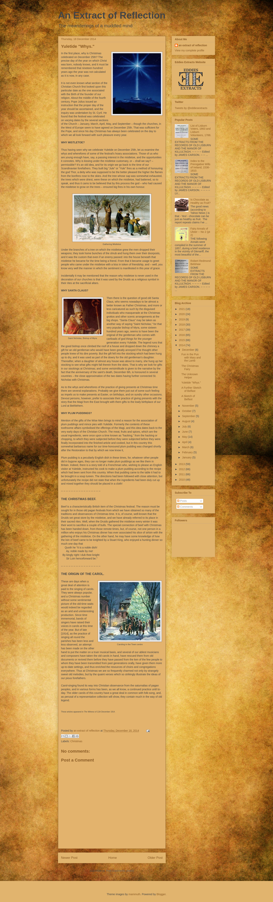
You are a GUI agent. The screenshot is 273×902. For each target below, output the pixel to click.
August (186, 421)
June (185, 431)
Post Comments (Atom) (120, 870)
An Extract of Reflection (112, 15)
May (185, 436)
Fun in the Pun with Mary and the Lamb (191, 357)
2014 (182, 345)
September (189, 416)
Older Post (155, 858)
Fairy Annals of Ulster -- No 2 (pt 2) (200, 232)
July (184, 426)
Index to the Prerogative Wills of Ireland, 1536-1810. (200, 165)
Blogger (161, 894)
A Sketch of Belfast (188, 398)
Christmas (76, 741)
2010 (182, 479)
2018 (182, 324)
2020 (182, 314)
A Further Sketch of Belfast (191, 389)
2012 (182, 469)
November (188, 405)
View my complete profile (189, 50)
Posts (182, 500)
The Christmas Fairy (190, 367)
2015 (182, 340)
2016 (182, 334)
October (187, 411)
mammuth (134, 894)
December (188, 349)
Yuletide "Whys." (191, 382)
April (185, 442)
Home (112, 858)
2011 (182, 474)
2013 (182, 464)
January (187, 457)
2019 (182, 319)
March (186, 447)
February (187, 452)
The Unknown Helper (189, 376)
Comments (185, 506)
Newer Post (69, 858)
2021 (182, 309)
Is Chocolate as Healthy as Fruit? (201, 201)
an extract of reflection (193, 45)
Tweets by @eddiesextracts (191, 108)
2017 (182, 329)
